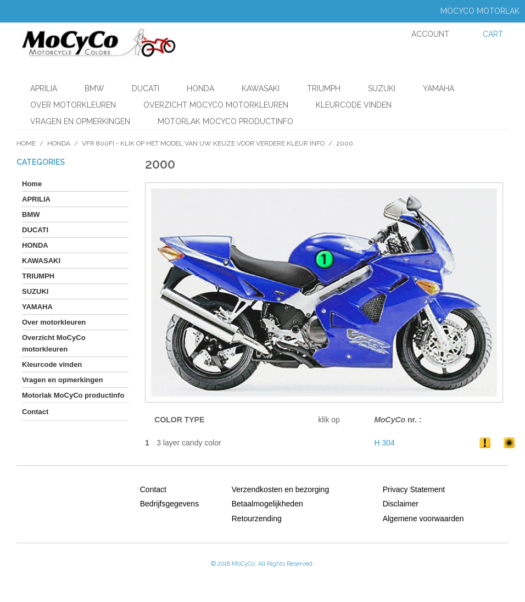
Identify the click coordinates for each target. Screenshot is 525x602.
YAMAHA (438, 88)
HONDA (200, 88)
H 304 (384, 442)
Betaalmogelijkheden (267, 503)
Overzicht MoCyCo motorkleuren (215, 105)
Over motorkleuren (73, 105)
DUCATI (145, 88)
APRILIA (43, 88)
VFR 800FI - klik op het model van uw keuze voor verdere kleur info (203, 143)
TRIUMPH (323, 88)
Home (26, 143)
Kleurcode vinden (354, 105)
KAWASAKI (261, 88)
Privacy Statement (414, 489)
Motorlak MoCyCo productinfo (225, 121)
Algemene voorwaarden (423, 518)
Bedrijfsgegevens (169, 503)
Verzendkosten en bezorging (280, 489)
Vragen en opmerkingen (80, 121)
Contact (153, 489)
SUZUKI (381, 88)
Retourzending (257, 518)
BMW (94, 88)
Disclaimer (400, 503)
